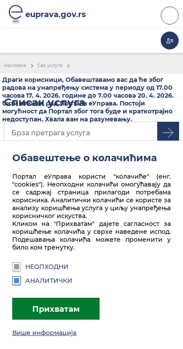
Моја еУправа (170, 40)
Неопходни (40, 266)
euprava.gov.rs (55, 14)
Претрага (168, 133)
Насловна (15, 65)
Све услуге (50, 65)
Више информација (44, 333)
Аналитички (42, 280)
